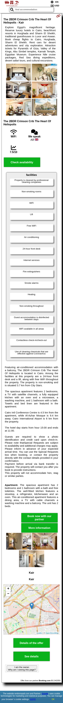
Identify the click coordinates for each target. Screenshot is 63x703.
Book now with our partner (39, 518)
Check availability (22, 162)
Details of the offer (31, 643)
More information (39, 527)
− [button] (8, 593)
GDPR (33, 699)
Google (45, 693)
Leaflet (39, 633)
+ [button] (8, 588)
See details (32, 656)
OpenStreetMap (52, 633)
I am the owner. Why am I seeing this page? (22, 668)
